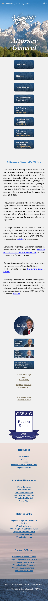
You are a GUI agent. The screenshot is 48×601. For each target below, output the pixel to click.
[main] (24, 228)
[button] (3, 3)
